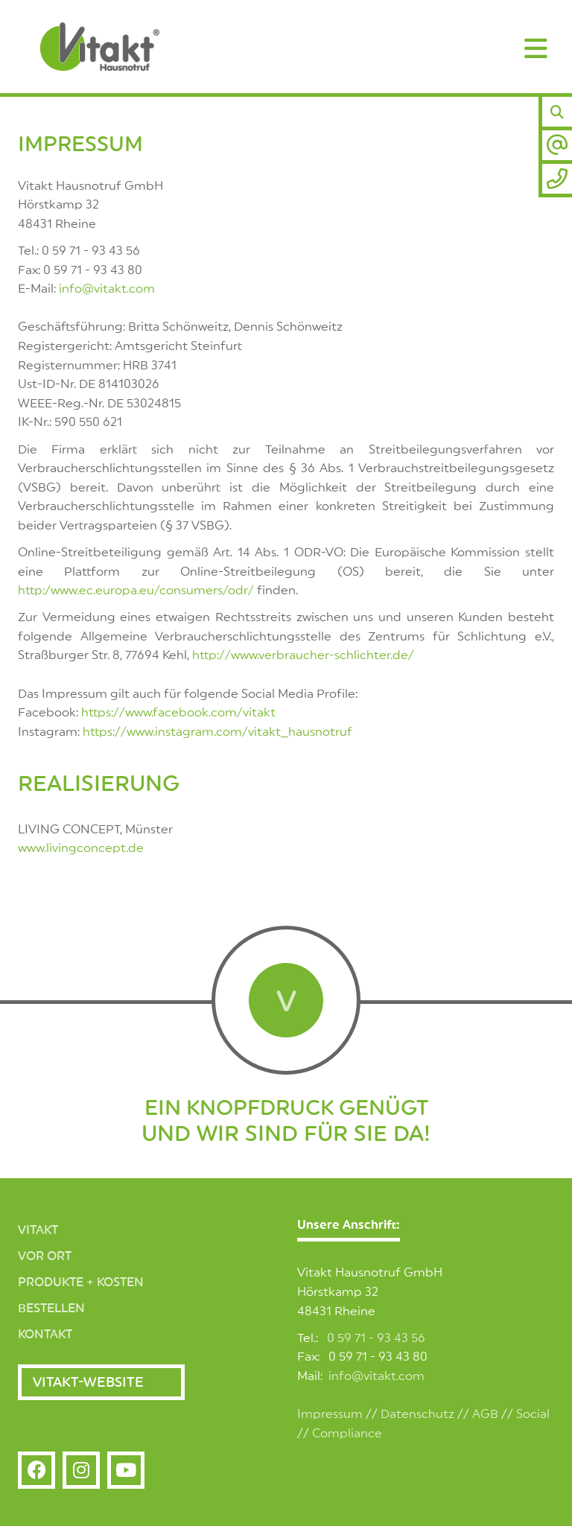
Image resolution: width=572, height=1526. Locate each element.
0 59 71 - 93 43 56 (376, 1338)
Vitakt (38, 1230)
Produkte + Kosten (81, 1282)
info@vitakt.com (107, 289)
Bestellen (51, 1308)
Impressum (330, 1414)
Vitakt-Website (88, 1382)
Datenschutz (417, 1414)
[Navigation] (536, 48)
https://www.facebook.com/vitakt (178, 713)
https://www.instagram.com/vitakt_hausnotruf (217, 732)
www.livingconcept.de (81, 848)
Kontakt (45, 1335)
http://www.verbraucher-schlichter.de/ (303, 655)
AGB (485, 1414)
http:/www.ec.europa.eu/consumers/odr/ (136, 591)
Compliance (347, 1434)
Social (533, 1414)
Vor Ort (45, 1256)
